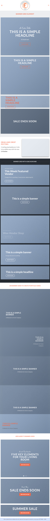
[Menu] (2, 5)
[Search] (48, 5)
